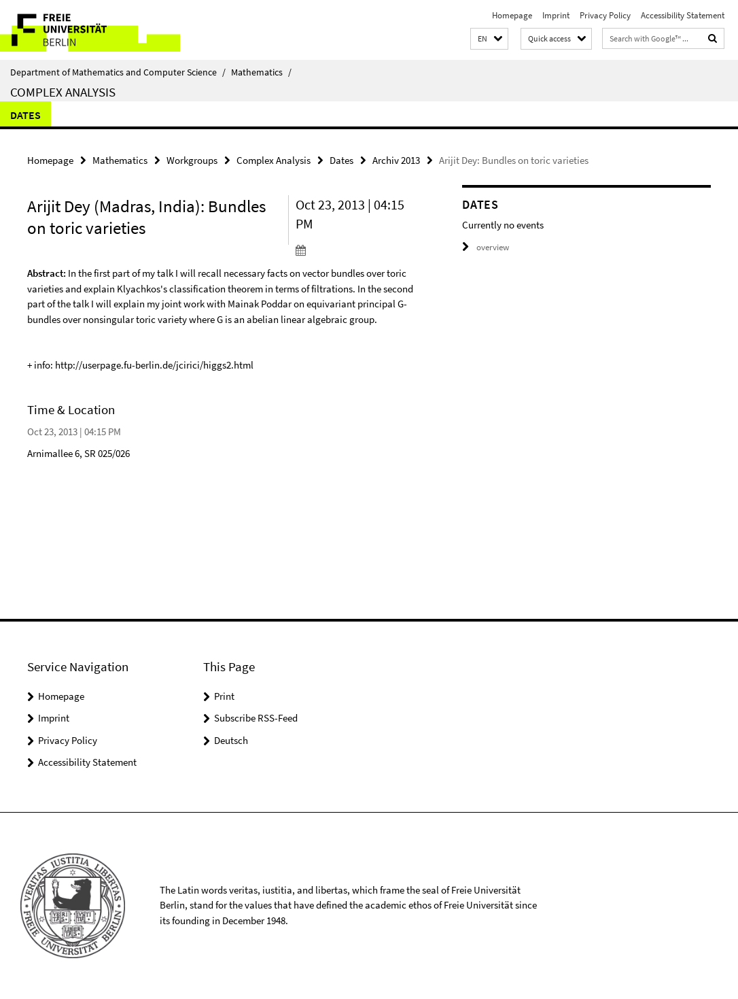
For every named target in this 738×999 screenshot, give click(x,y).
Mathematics (261, 72)
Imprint (555, 15)
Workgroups (191, 160)
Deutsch (231, 740)
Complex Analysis (63, 92)
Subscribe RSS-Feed (256, 717)
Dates (25, 115)
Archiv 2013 (396, 160)
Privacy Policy (605, 15)
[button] (489, 39)
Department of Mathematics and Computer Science (118, 72)
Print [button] (224, 696)
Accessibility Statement (682, 15)
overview (485, 247)
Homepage (512, 15)
